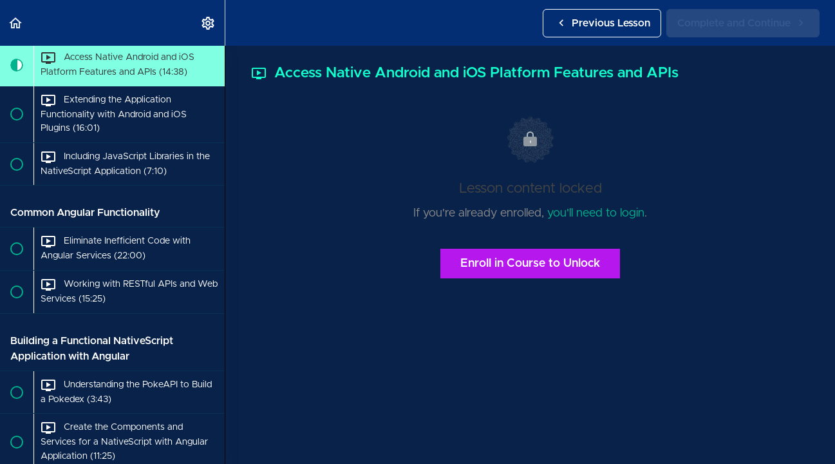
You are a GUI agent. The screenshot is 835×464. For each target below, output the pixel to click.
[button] (16, 23)
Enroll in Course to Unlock (530, 263)
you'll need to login (595, 213)
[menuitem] (208, 23)
